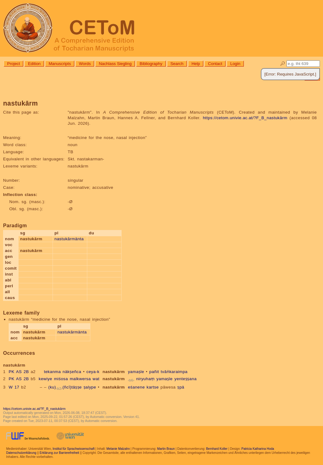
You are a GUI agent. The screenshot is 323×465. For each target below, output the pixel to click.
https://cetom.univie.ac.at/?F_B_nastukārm (245, 117)
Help (196, 63)
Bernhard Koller (216, 448)
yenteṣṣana (185, 378)
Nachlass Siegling (115, 63)
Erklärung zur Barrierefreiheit (59, 452)
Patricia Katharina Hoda (257, 448)
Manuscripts (60, 63)
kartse (153, 387)
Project (13, 63)
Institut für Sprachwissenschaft (74, 448)
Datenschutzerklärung (21, 452)
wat (96, 378)
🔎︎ (282, 63)
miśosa (61, 378)
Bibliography (151, 63)
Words (85, 63)
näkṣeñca (71, 371)
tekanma (52, 371)
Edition (34, 63)
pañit (154, 371)
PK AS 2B (19, 371)
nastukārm (114, 371)
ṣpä (180, 387)
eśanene (136, 387)
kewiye (45, 378)
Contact (215, 63)
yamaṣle (136, 371)
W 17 (14, 387)
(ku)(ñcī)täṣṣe (65, 387)
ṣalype (90, 387)
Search (176, 63)
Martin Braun (166, 448)
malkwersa (80, 378)
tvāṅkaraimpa (174, 371)
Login (235, 63)
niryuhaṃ (145, 378)
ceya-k (92, 371)
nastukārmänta (69, 239)
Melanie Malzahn (118, 448)
